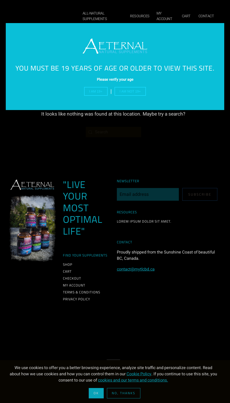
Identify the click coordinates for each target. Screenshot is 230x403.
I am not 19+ (130, 91)
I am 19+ (96, 91)
